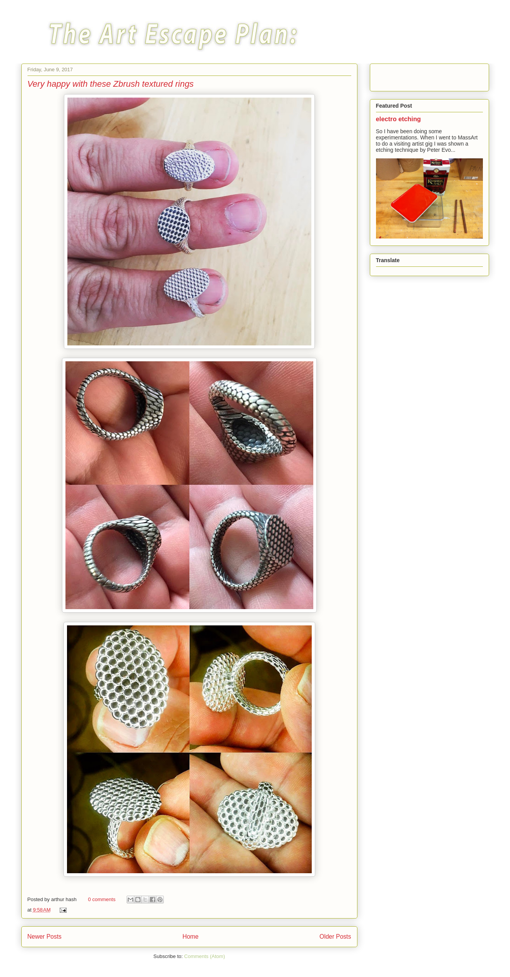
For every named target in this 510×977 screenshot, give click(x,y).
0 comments (101, 899)
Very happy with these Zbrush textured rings (110, 84)
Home (190, 936)
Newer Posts (44, 936)
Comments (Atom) (204, 956)
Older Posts (335, 936)
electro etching (398, 118)
